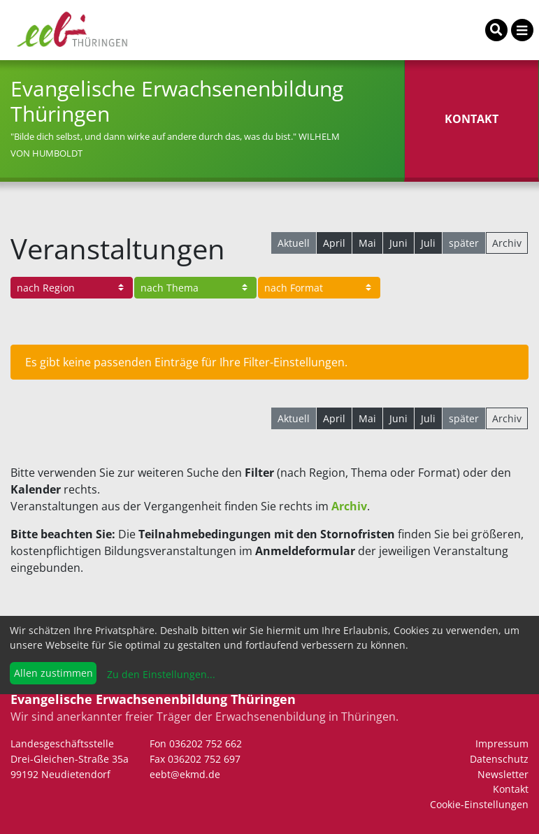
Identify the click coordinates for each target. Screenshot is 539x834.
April (334, 243)
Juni (398, 243)
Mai (367, 243)
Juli (428, 243)
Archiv (507, 243)
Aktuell (294, 243)
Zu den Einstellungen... (159, 674)
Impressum (502, 743)
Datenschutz (499, 758)
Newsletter (503, 774)
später (464, 243)
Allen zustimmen (53, 673)
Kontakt (511, 789)
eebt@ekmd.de (185, 774)
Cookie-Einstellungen (479, 804)
